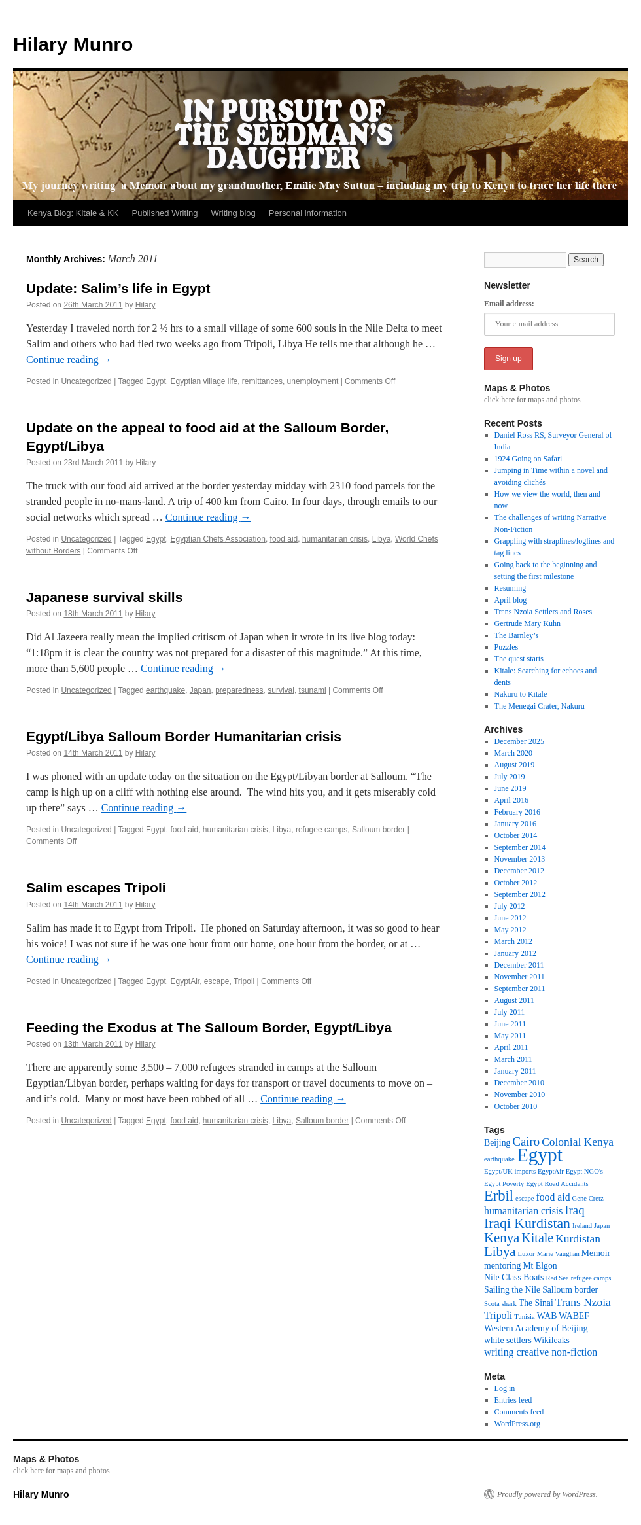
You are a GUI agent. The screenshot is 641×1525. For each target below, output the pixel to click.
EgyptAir (184, 981)
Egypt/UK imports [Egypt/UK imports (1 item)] (510, 1171)
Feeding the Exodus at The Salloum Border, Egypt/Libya (209, 1027)
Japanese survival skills (104, 597)
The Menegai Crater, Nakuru (539, 705)
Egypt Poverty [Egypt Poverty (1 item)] (504, 1183)
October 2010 (516, 1106)
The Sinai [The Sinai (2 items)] (536, 1303)
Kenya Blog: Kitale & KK (72, 213)
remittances (262, 381)
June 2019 (510, 788)
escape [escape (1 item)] (524, 1198)
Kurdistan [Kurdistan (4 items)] (577, 1238)
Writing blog (233, 213)
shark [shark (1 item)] (509, 1303)
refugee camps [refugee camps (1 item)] (591, 1278)
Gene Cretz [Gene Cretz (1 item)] (588, 1198)
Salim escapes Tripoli (96, 887)
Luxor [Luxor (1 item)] (526, 1253)
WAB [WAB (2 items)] (547, 1316)
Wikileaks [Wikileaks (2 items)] (552, 1340)
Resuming (510, 588)
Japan (200, 690)
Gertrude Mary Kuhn (527, 623)
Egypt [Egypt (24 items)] (540, 1154)
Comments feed (519, 1411)
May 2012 (510, 929)
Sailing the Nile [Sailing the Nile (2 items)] (512, 1290)
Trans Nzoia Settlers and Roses (543, 611)
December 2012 (519, 870)
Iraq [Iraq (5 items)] (574, 1210)
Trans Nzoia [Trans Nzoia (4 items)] (583, 1301)
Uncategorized (86, 381)
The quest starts (519, 658)
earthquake (165, 690)
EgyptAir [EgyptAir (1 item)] (551, 1171)
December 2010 (519, 1082)
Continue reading (69, 359)
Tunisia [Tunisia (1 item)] (524, 1316)
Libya (381, 539)
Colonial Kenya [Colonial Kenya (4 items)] (578, 1141)
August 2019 (514, 764)
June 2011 (510, 1023)
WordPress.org (517, 1423)
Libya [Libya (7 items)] (500, 1251)
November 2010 (520, 1094)
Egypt (156, 381)
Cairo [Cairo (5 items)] (526, 1141)
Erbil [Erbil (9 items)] (498, 1195)
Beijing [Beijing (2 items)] (497, 1143)
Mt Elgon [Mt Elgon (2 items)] (540, 1266)
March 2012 (513, 941)
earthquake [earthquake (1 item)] (499, 1159)
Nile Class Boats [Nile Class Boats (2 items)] (514, 1277)
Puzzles (506, 647)
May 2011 (510, 1035)
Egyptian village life (203, 381)
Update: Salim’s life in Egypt (118, 288)
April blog (510, 600)
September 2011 (520, 988)
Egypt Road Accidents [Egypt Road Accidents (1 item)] (557, 1183)
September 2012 (520, 894)
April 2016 (511, 800)
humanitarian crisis (335, 539)
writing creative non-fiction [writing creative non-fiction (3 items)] (540, 1352)
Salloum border (378, 829)
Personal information (308, 213)
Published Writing (164, 213)
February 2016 (517, 811)
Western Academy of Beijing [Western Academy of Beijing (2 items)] (536, 1328)
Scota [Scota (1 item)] (492, 1303)
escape (217, 981)
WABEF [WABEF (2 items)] (574, 1316)
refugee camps (321, 829)
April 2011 (511, 1047)
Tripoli (244, 981)
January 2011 (515, 1071)
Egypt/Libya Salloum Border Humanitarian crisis (183, 736)
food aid (284, 539)
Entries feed (513, 1400)
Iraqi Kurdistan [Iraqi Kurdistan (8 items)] (527, 1223)
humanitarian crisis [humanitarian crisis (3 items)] (523, 1210)
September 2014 (520, 847)
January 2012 (515, 953)
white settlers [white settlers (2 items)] (508, 1340)
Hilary (145, 304)
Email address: (509, 303)
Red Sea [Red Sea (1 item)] (557, 1278)
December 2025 (519, 741)
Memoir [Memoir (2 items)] (595, 1253)
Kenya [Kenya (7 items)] (501, 1238)
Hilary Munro (73, 44)
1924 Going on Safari (528, 458)
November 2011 (519, 976)
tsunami (312, 690)
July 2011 (509, 1012)
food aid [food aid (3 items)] (553, 1196)
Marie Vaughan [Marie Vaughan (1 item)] (558, 1253)
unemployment (313, 381)
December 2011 (519, 965)
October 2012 (516, 882)
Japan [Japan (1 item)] (602, 1225)
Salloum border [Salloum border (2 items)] (570, 1290)
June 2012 (510, 917)
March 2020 (513, 753)
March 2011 (513, 1059)
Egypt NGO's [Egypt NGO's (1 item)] (584, 1171)
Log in (504, 1388)
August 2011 (514, 1000)
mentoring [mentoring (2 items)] (502, 1266)
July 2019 (509, 776)
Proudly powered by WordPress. (547, 1494)
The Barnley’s (516, 635)
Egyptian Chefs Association (217, 539)
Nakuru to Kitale (520, 694)
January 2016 (515, 823)
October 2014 (516, 835)
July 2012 (509, 906)
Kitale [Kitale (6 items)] (537, 1238)
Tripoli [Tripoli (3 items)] (498, 1315)
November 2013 (520, 859)
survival (281, 690)
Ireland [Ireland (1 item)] (582, 1225)
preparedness (239, 690)
